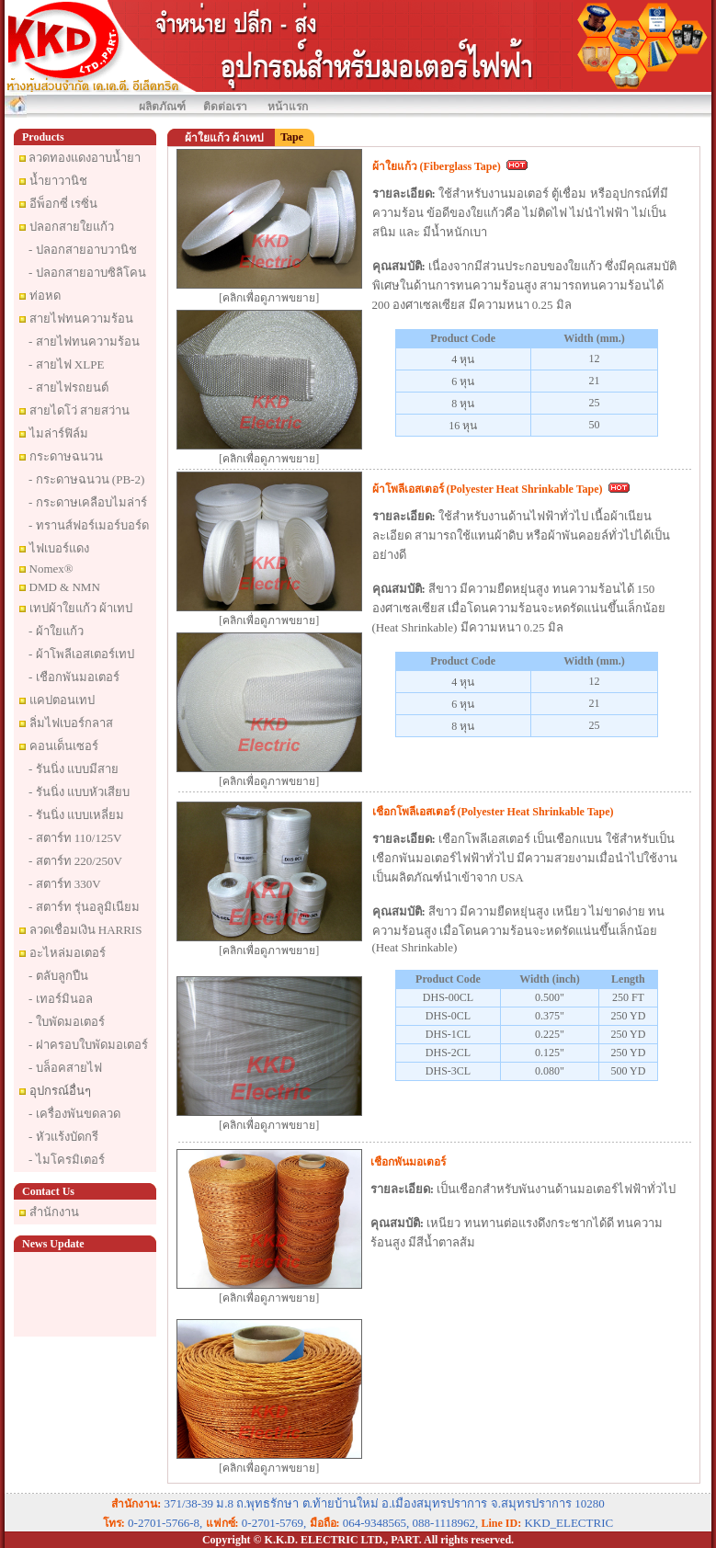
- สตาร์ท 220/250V (75, 861)
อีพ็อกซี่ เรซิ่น (63, 204)
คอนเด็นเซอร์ (63, 746)
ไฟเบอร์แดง (59, 548)
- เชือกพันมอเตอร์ (73, 677)
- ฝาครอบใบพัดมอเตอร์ (88, 1045)
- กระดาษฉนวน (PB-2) (86, 479)
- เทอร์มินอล (60, 999)
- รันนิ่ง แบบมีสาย (73, 769)
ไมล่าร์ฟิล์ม (58, 433)
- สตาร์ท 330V (64, 884)
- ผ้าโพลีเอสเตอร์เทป (81, 654)
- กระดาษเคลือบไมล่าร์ (87, 502)
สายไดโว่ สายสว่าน (79, 410)
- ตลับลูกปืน (58, 976)
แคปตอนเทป (62, 700)
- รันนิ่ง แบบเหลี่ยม (76, 815)
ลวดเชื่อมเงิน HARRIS (85, 930)
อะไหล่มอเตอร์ (67, 953)
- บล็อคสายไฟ (65, 1068)
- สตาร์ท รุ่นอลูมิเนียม (84, 907)
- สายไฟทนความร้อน (84, 341)
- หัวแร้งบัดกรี (63, 1137)
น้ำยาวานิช (58, 181)
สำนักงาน (54, 1212)
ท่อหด (45, 295)
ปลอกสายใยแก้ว (71, 226)
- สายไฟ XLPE (66, 364)
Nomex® (51, 568)
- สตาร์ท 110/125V (74, 838)
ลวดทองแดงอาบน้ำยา (84, 158)
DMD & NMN (64, 587)
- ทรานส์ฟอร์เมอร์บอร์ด (88, 525)
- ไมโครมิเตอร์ (66, 1160)
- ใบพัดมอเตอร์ (66, 1022)
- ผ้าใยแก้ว (56, 631)
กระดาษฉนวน (66, 456)
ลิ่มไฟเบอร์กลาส (71, 723)
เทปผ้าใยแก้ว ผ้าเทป (80, 608)
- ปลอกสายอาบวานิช (82, 249)
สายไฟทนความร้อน (81, 318)
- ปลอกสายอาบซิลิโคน (87, 272)
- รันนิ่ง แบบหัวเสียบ (79, 792)
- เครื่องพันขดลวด (74, 1114)
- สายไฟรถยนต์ (68, 387)
